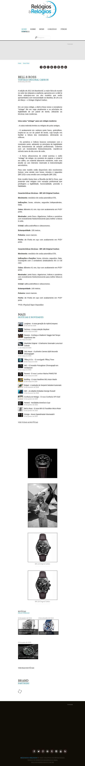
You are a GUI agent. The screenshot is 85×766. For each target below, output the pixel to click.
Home (24, 29)
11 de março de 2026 (24, 348)
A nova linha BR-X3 (46, 633)
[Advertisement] (45, 48)
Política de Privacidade (54, 758)
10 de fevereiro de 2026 (31, 393)
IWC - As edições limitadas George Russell (39, 391)
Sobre (33, 29)
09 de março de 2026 (30, 362)
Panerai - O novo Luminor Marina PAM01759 (40, 374)
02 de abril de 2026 (30, 325)
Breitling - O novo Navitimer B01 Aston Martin (40, 379)
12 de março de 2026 (24, 339)
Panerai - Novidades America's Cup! (37, 403)
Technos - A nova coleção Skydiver (36, 329)
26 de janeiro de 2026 (31, 399)
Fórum (64, 29)
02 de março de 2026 (30, 381)
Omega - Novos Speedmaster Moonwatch (39, 414)
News (41, 29)
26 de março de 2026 (30, 331)
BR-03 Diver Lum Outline (26, 657)
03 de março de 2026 (30, 375)
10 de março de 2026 (24, 356)
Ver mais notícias (26, 668)
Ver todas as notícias (28, 422)
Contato (25, 32)
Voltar (27, 63)
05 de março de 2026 (24, 370)
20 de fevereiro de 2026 (31, 387)
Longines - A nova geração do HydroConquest (40, 323)
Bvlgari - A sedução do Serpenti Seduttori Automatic (43, 385)
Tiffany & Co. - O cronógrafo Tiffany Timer (39, 360)
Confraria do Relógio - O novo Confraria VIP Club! (42, 397)
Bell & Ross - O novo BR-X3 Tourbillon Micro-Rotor (42, 408)
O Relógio (52, 29)
